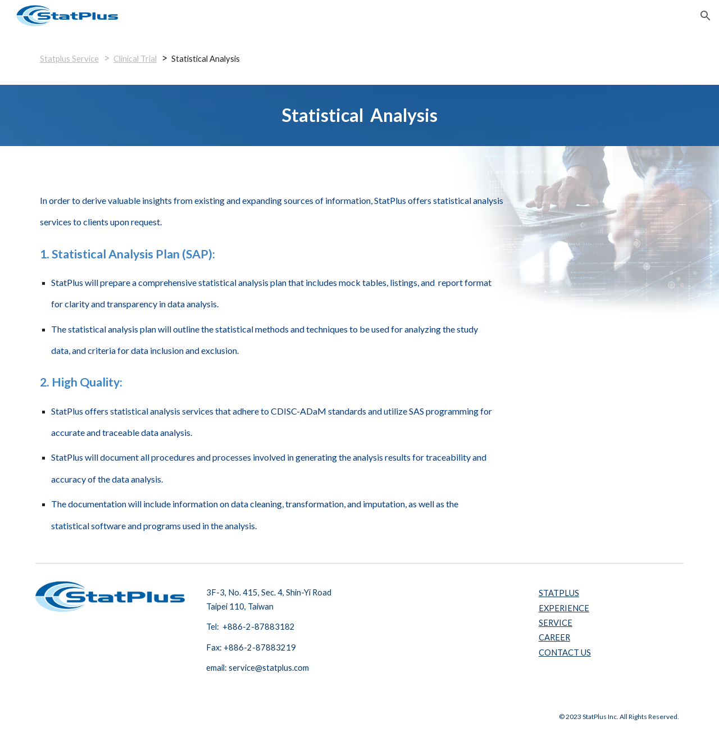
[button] (705, 15)
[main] (359, 58)
